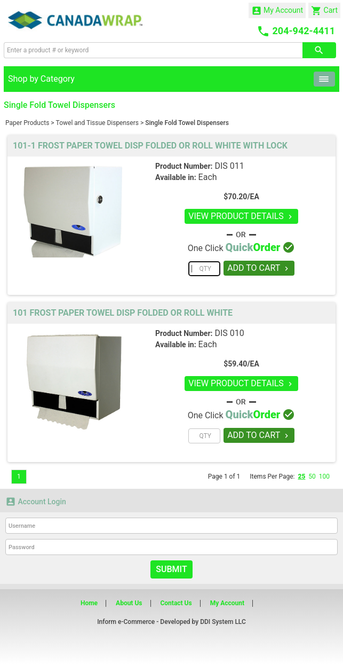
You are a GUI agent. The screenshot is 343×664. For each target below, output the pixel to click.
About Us (129, 603)
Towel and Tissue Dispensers (97, 123)
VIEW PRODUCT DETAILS (241, 216)
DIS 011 (229, 166)
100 (324, 476)
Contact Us (176, 603)
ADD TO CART (259, 268)
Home (89, 603)
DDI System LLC (223, 622)
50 (312, 476)
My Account (277, 10)
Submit (171, 569)
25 (301, 476)
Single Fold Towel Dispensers (187, 123)
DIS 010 (229, 333)
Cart (324, 10)
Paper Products (27, 123)
